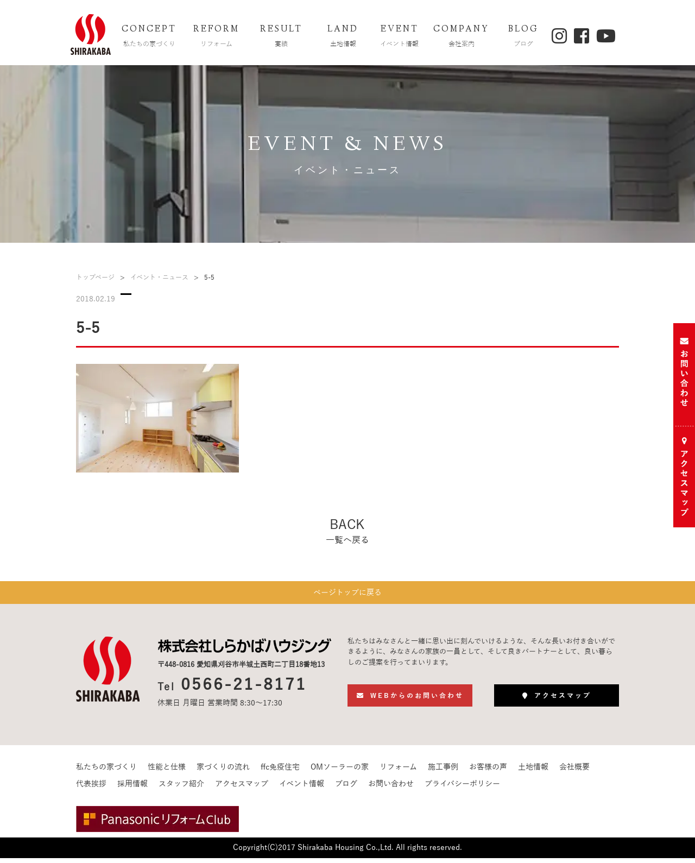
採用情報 (132, 789)
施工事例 (443, 772)
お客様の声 (488, 772)
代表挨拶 (91, 789)
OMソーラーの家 (340, 772)
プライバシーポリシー (462, 789)
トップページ (95, 277)
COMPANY (461, 37)
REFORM (216, 37)
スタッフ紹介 (181, 789)
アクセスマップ (241, 789)
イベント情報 (301, 789)
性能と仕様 (167, 772)
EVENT (399, 37)
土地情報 (533, 772)
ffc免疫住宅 (280, 772)
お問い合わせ (391, 789)
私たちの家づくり (106, 772)
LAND (343, 37)
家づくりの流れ (223, 772)
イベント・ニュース (159, 277)
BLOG (523, 37)
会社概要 (574, 772)
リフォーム (398, 772)
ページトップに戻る (347, 595)
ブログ (346, 789)
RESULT (281, 37)
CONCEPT (149, 37)
